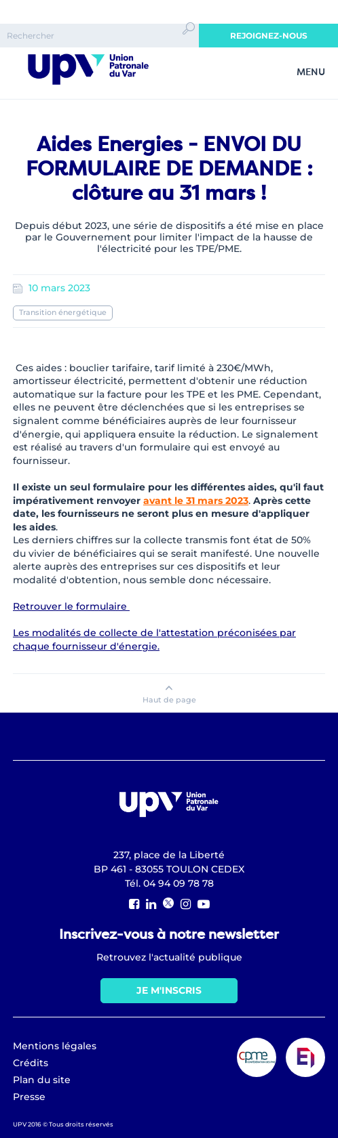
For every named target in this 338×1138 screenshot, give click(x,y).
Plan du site (42, 1080)
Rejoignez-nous (268, 35)
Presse (29, 1097)
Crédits (30, 1063)
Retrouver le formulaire (71, 606)
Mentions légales (54, 1046)
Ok (189, 40)
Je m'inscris (169, 990)
